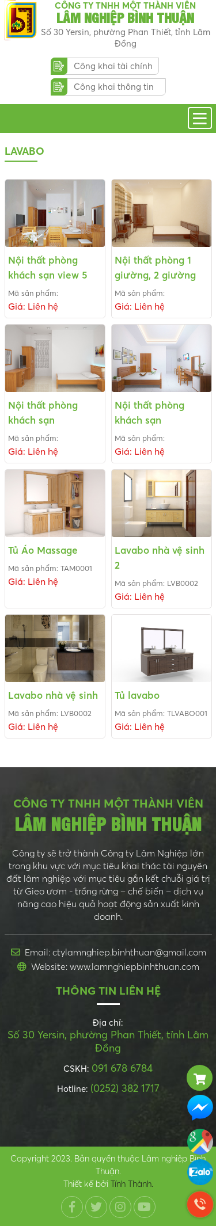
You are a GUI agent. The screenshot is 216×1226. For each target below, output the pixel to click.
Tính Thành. (132, 1183)
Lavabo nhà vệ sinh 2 (159, 557)
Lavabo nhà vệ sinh (53, 695)
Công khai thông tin (114, 86)
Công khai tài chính (113, 65)
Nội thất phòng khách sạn (43, 412)
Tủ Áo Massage (43, 550)
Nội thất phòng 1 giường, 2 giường (155, 267)
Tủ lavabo (137, 695)
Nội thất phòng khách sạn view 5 (48, 267)
